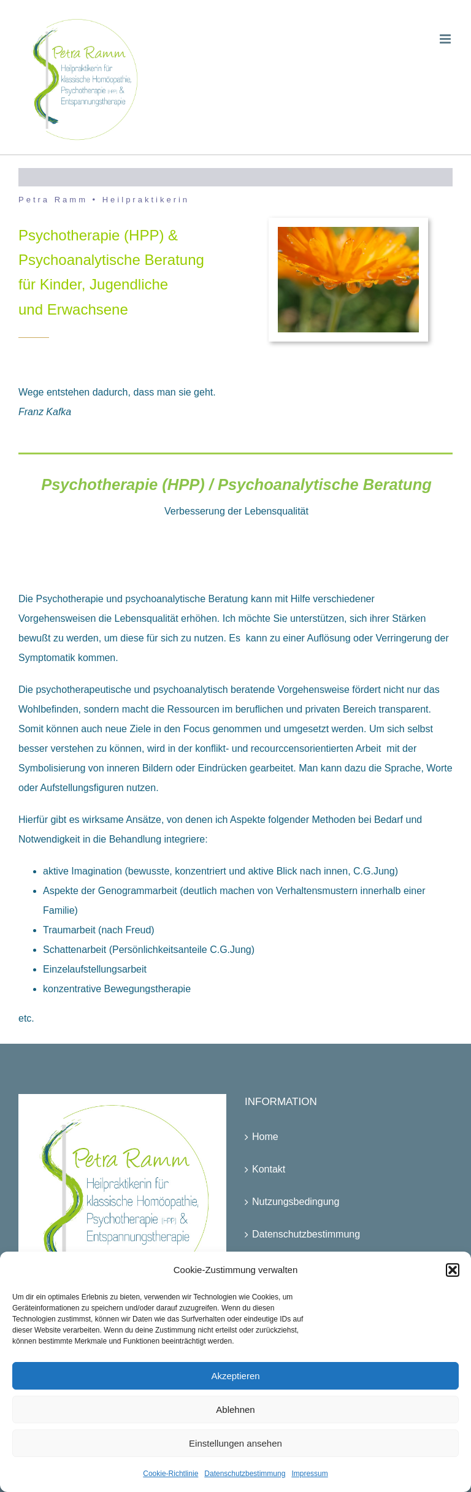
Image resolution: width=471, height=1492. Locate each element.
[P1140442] (348, 231)
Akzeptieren (235, 1376)
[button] (452, 1270)
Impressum (309, 1473)
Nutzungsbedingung (295, 1201)
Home (265, 1136)
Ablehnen (235, 1409)
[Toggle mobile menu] (446, 39)
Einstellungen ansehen (235, 1443)
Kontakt (268, 1169)
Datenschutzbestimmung (244, 1473)
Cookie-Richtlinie (170, 1473)
